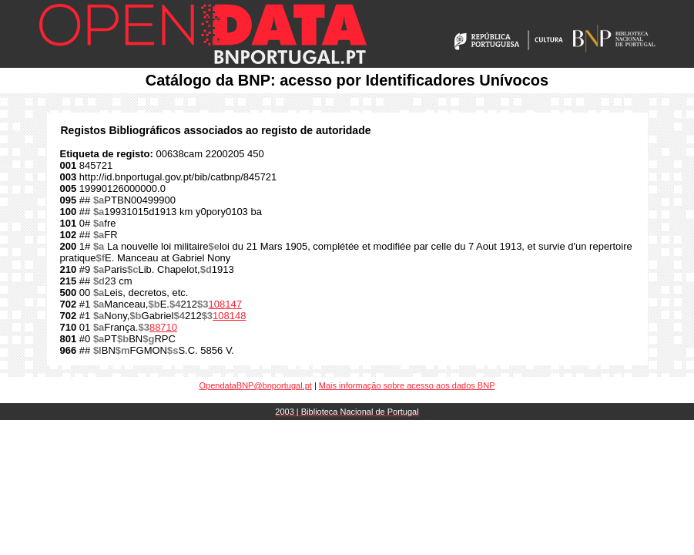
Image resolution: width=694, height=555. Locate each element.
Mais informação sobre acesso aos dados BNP (407, 385)
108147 (225, 304)
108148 (229, 315)
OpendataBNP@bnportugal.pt (255, 385)
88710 (163, 327)
